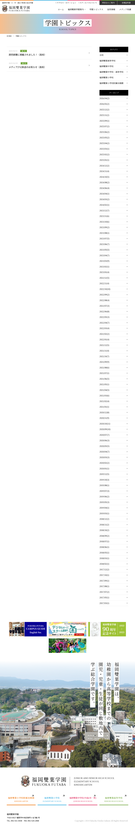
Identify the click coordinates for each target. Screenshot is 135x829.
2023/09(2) (104, 227)
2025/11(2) (104, 115)
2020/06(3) (104, 440)
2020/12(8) (104, 412)
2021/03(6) (104, 395)
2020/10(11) (104, 423)
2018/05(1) (104, 552)
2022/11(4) (104, 283)
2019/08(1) (104, 485)
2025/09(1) (104, 120)
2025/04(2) (104, 143)
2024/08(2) (104, 182)
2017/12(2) (104, 569)
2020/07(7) (104, 434)
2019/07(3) (104, 490)
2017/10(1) (104, 575)
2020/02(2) (104, 462)
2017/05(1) (104, 597)
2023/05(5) (104, 249)
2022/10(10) (104, 289)
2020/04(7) (104, 451)
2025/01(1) (104, 159)
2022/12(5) (104, 277)
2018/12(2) (104, 518)
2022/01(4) (104, 339)
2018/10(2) (104, 530)
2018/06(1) (104, 547)
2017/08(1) (104, 586)
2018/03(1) (104, 558)
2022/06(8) (104, 311)
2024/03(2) (104, 199)
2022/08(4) (104, 300)
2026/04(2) (104, 98)
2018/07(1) (104, 541)
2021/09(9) (104, 361)
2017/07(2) (104, 591)
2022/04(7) (104, 322)
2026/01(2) (104, 103)
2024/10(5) (104, 176)
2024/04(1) (104, 193)
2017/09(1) (104, 580)
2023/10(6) (104, 221)
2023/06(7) (104, 244)
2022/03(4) (104, 328)
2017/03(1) (104, 603)
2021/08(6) (104, 367)
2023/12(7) (104, 210)
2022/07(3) (104, 305)
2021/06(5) (104, 378)
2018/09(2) (104, 535)
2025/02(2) (104, 154)
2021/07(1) (104, 373)
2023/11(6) (104, 216)
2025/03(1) (104, 148)
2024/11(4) (104, 171)
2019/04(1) (104, 507)
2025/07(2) (104, 126)
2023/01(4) (104, 272)
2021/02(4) (104, 401)
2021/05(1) (104, 384)
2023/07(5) (104, 238)
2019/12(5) (104, 474)
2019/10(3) (104, 479)
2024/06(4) (104, 188)
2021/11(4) (104, 350)
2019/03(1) (104, 513)
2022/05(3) (104, 317)
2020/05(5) (104, 446)
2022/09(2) (104, 294)
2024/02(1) (104, 204)
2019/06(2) (104, 496)
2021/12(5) (104, 345)
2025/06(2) (104, 132)
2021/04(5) (104, 390)
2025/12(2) (104, 109)
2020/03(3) (104, 457)
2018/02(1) (104, 563)
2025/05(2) (104, 137)
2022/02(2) (104, 333)
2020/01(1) (104, 468)
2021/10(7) (104, 356)
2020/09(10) (104, 429)
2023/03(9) (104, 260)
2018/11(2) (104, 524)
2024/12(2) (104, 165)
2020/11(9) (104, 417)
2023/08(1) (104, 232)
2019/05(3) (104, 502)
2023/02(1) (104, 266)
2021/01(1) (104, 406)
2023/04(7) (104, 255)
